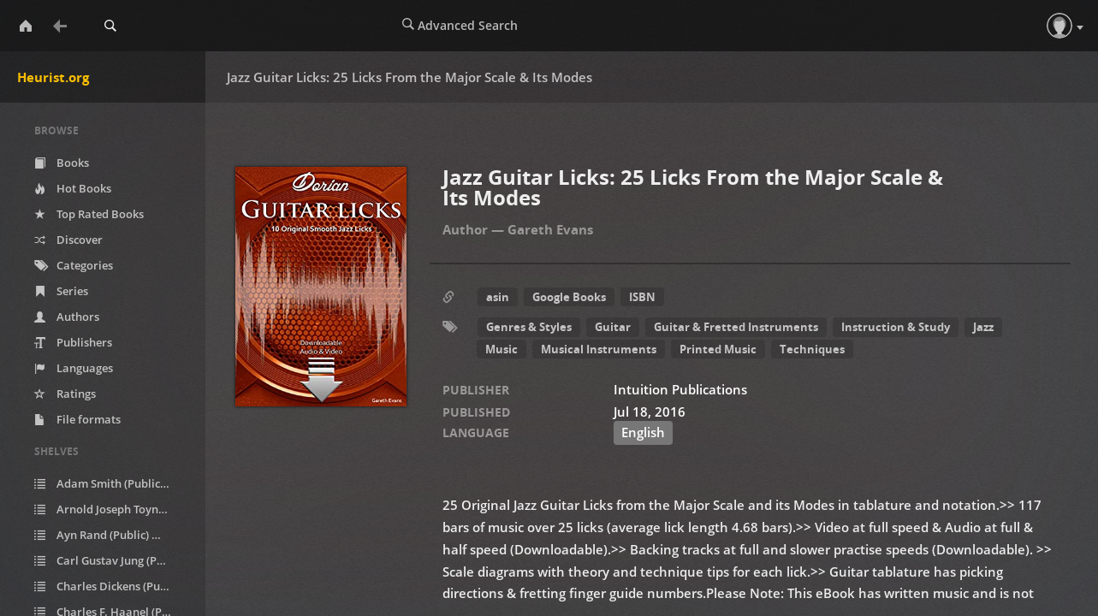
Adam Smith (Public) (112, 484)
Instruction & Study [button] (895, 327)
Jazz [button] (983, 327)
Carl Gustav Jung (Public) (113, 561)
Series (61, 291)
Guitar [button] (613, 327)
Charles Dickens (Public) (113, 586)
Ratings (65, 393)
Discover (68, 239)
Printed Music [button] (718, 349)
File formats (77, 419)
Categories (73, 265)
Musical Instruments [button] (598, 349)
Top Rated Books (89, 214)
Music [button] (501, 349)
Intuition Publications (680, 389)
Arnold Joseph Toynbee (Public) (113, 509)
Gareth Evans (550, 229)
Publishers (73, 342)
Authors (66, 316)
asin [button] (497, 297)
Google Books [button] (569, 297)
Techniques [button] (812, 349)
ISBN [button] (642, 297)
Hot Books (72, 188)
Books (61, 162)
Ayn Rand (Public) (104, 535)
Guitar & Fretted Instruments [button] (736, 327)
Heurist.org (53, 77)
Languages (73, 368)
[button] (1059, 25)
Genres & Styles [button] (529, 327)
